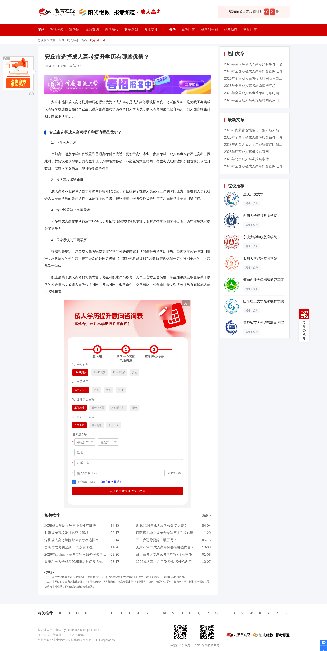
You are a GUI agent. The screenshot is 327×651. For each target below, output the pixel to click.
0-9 (286, 613)
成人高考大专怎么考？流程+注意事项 (164, 554)
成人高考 (73, 40)
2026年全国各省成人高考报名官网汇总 (253, 71)
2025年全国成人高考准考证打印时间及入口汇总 (260, 93)
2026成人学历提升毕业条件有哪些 (70, 525)
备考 (172, 29)
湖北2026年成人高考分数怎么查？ (162, 525)
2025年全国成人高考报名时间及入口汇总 (255, 100)
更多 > (206, 515)
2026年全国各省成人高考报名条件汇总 (253, 64)
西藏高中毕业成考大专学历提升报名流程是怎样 (171, 533)
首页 (61, 40)
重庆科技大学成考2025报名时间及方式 (73, 561)
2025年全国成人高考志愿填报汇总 (250, 86)
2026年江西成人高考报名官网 (246, 152)
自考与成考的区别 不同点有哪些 (68, 547)
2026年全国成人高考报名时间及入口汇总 (255, 78)
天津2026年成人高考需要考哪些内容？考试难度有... (175, 547)
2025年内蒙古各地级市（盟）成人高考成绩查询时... (263, 130)
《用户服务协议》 (111, 482)
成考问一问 (97, 40)
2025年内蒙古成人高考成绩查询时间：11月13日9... (262, 144)
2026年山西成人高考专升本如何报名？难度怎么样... (83, 554)
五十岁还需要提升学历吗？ (156, 540)
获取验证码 (174, 473)
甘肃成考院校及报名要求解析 (66, 533)
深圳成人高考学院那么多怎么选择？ (71, 540)
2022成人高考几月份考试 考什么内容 (164, 561)
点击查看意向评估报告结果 (127, 491)
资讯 (41, 29)
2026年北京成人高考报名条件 (246, 159)
